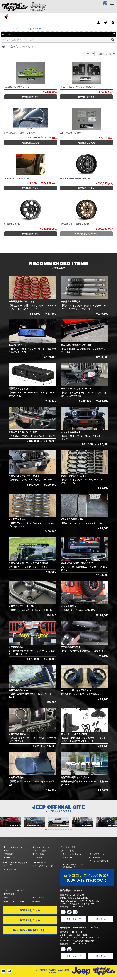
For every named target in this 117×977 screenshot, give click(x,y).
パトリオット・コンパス (19, 28)
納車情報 (8, 854)
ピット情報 (38, 854)
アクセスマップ (73, 919)
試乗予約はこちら (30, 920)
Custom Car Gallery (72, 854)
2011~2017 (36, 28)
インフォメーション (42, 847)
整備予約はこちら (30, 910)
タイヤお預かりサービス (42, 866)
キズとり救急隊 (9, 869)
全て (4, 28)
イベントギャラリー (68, 847)
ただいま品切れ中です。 (86, 234)
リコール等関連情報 (99, 861)
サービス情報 (10, 857)
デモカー (67, 857)
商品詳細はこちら (30, 97)
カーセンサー (39, 897)
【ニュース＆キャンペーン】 (15, 847)
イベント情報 (39, 851)
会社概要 (36, 901)
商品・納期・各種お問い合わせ (30, 930)
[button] (46, 829)
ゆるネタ (37, 857)
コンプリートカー (98, 854)
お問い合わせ (100, 919)
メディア (8, 851)
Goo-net (8, 897)
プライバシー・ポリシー (13, 901)
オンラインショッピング (13, 890)
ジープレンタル (39, 862)
